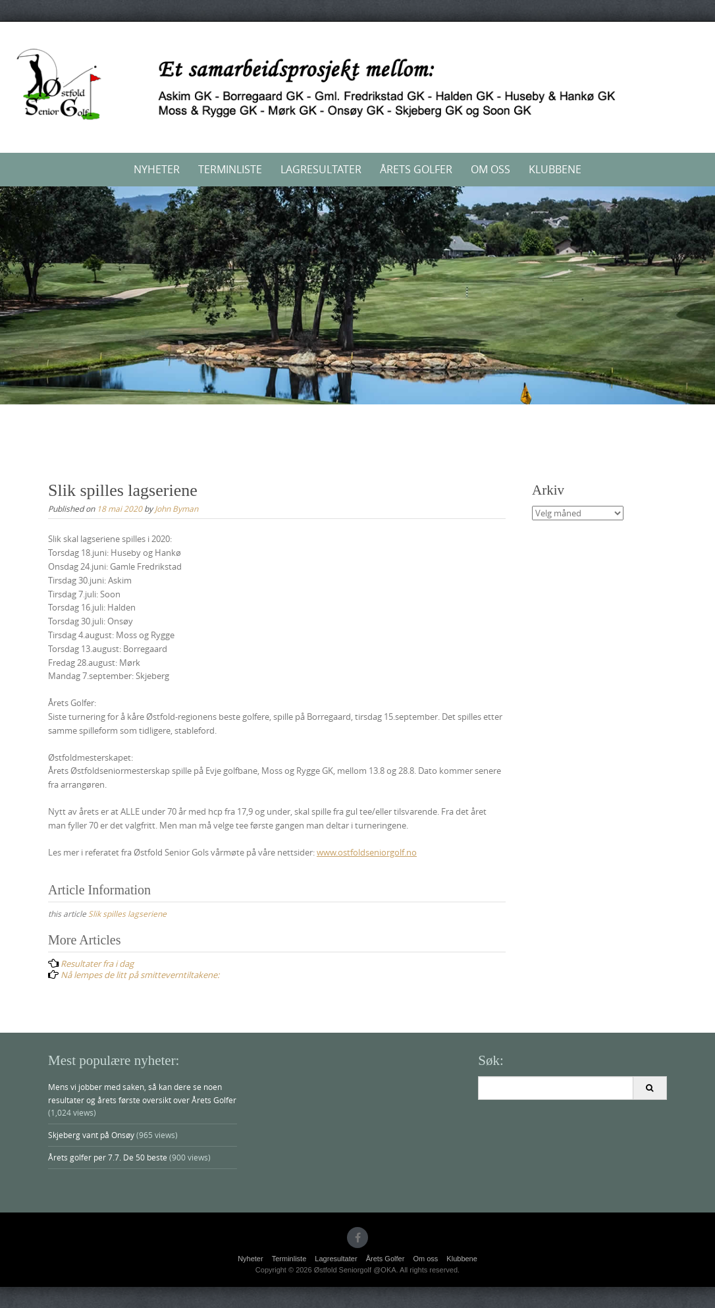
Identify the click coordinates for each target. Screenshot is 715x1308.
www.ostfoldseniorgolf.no (367, 852)
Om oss (490, 169)
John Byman (176, 508)
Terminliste (230, 169)
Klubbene (555, 169)
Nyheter (157, 169)
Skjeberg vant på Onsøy (91, 1135)
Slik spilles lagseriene (127, 913)
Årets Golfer (416, 169)
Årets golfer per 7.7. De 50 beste (107, 1157)
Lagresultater (320, 169)
